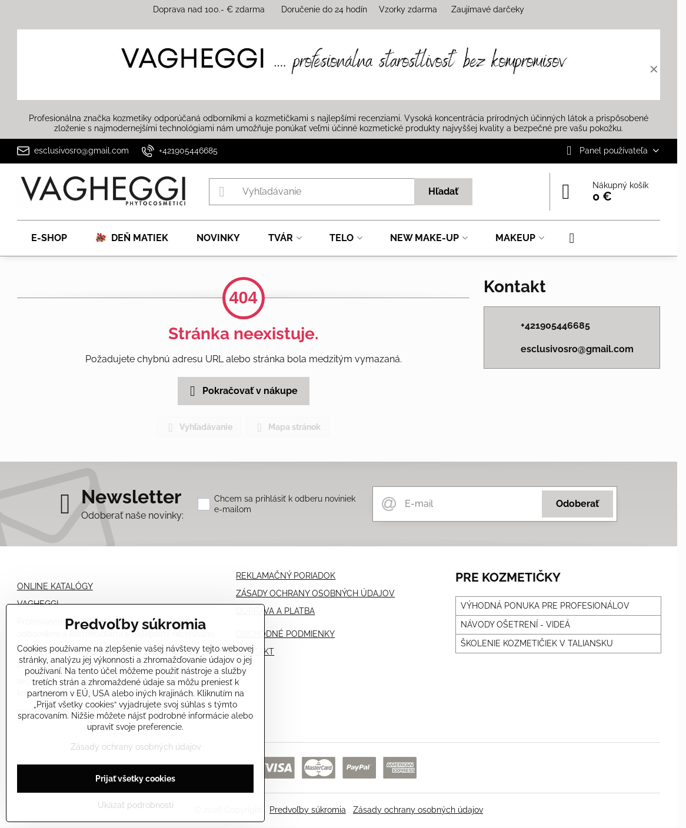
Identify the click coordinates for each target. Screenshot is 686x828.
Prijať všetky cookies (135, 778)
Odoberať (577, 503)
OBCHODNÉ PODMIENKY (285, 634)
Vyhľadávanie (198, 427)
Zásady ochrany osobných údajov (418, 809)
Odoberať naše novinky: (132, 515)
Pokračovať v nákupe (242, 391)
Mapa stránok (287, 427)
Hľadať (443, 191)
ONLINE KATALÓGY (55, 586)
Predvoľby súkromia (307, 809)
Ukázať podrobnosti (136, 805)
